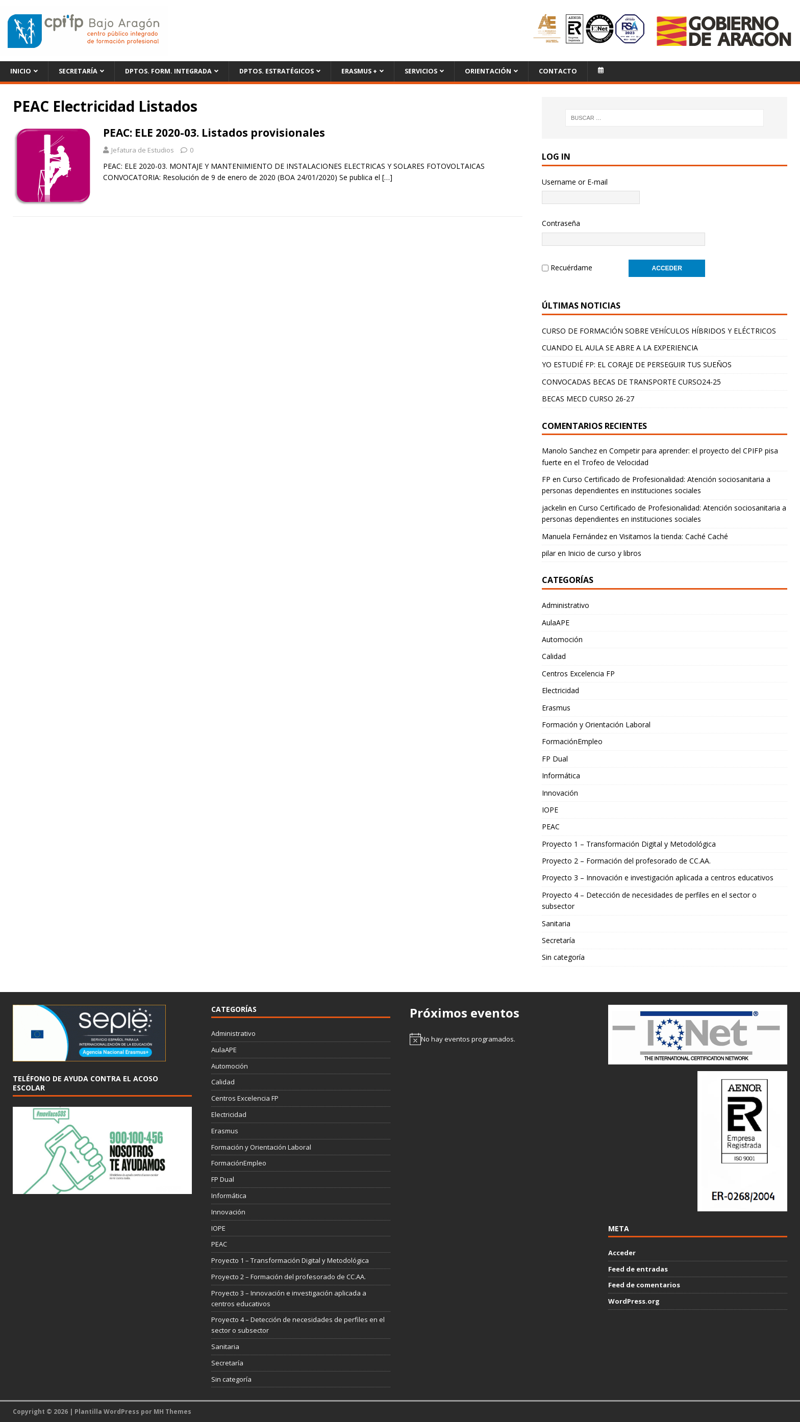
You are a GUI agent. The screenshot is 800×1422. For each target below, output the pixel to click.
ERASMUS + (359, 71)
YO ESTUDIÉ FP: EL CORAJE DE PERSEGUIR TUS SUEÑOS (637, 364)
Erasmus (556, 708)
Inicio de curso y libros (604, 553)
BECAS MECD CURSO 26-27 (588, 398)
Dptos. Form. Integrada (168, 71)
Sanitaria (556, 923)
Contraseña (561, 223)
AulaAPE (555, 622)
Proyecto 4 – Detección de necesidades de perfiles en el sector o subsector (649, 900)
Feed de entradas (638, 1269)
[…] (387, 177)
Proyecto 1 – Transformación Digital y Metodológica (629, 844)
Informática (561, 775)
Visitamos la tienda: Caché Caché (673, 536)
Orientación (488, 71)
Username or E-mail (575, 182)
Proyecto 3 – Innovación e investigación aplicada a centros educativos (657, 877)
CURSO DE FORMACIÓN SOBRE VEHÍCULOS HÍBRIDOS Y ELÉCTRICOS (659, 331)
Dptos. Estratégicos (276, 71)
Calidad (554, 656)
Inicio (20, 71)
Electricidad (560, 690)
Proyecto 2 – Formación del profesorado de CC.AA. (626, 861)
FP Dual (555, 759)
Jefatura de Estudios (142, 150)
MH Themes (172, 1411)
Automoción (562, 639)
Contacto (558, 71)
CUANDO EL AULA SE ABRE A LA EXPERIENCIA (620, 347)
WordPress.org (634, 1301)
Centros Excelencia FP (578, 673)
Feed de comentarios (644, 1284)
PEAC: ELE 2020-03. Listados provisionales (214, 132)
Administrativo (565, 605)
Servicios (421, 71)
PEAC (551, 826)
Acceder (622, 1252)
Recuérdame (571, 267)
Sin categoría (563, 957)
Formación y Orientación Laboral (596, 724)
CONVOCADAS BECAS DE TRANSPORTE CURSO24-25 (631, 382)
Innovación (560, 793)
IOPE (550, 810)
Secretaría (78, 71)
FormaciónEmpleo (572, 741)
